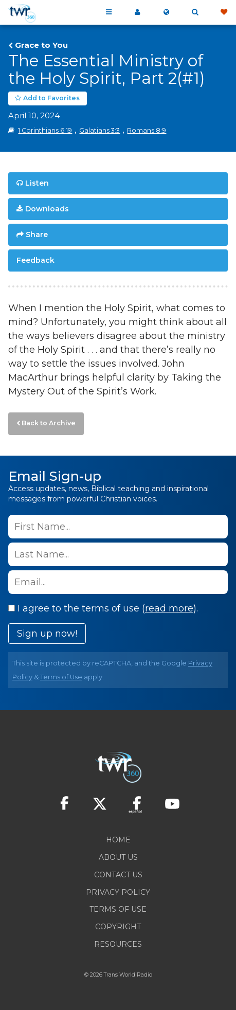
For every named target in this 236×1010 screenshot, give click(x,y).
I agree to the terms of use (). (103, 608)
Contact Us (118, 874)
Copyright (118, 926)
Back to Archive (49, 423)
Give (223, 12)
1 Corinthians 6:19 (45, 130)
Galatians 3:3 (99, 130)
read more (169, 608)
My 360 (137, 12)
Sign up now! (47, 633)
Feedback (35, 260)
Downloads (47, 208)
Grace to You (41, 45)
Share (37, 234)
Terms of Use (61, 677)
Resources (118, 944)
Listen (37, 183)
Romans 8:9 (146, 130)
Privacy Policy (118, 892)
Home (118, 839)
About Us (118, 857)
